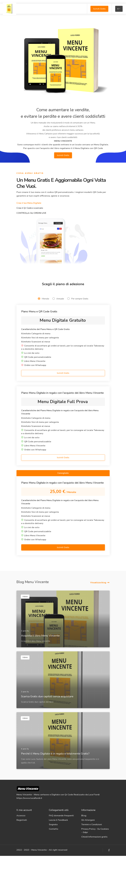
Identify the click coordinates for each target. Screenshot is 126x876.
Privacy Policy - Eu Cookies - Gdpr (95, 851)
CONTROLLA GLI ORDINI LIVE (31, 213)
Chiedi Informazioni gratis (94, 856)
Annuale (58, 318)
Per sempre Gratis (77, 318)
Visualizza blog (98, 602)
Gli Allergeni (88, 840)
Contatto (53, 849)
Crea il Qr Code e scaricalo (29, 208)
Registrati (21, 840)
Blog (83, 835)
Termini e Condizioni (91, 844)
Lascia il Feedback (58, 840)
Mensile (43, 318)
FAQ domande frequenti (61, 835)
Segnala (53, 844)
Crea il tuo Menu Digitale (28, 203)
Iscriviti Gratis (98, 8)
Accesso (20, 835)
